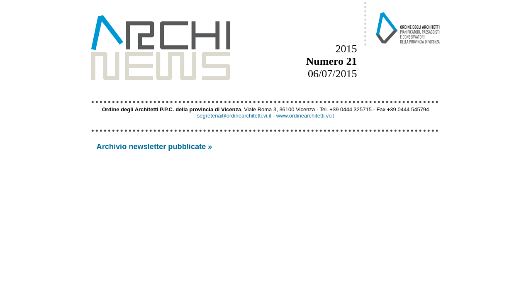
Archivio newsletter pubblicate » (154, 146)
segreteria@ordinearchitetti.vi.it (234, 116)
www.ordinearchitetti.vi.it (305, 116)
